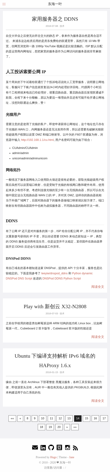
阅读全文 (97, 286)
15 (86, 418)
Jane (71, 457)
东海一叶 (55, 4)
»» (75, 427)
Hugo (53, 457)
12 (60, 418)
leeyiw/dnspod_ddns (54, 273)
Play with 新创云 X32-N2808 (55, 306)
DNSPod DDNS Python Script (61, 278)
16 (95, 418)
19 (50, 427)
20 (59, 427)
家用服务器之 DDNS (55, 19)
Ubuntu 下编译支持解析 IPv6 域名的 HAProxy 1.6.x (55, 360)
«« (12, 418)
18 (41, 427)
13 (69, 418)
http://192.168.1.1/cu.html (37, 139)
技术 (61, 26)
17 (104, 418)
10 (42, 418)
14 (77, 418)
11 (51, 418)
